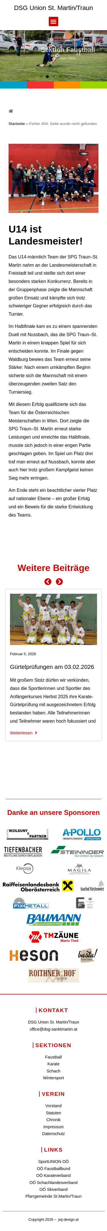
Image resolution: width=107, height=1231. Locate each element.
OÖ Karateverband (53, 1175)
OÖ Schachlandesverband (53, 1182)
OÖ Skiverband (53, 1189)
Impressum (53, 1127)
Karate (53, 1064)
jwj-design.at (68, 1219)
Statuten (53, 1113)
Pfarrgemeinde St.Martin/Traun (53, 1196)
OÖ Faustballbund (53, 1168)
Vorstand (53, 1105)
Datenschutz (53, 1133)
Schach (53, 1071)
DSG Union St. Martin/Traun (53, 7)
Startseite (17, 124)
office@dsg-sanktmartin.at (53, 1029)
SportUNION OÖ (53, 1161)
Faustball (53, 1057)
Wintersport (53, 1078)
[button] (53, 21)
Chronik (54, 1119)
